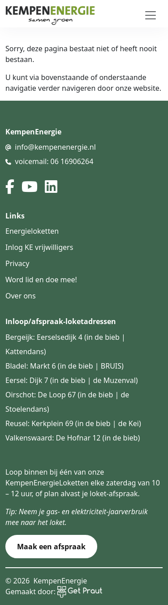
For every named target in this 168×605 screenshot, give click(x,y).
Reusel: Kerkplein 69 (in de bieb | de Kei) (73, 423)
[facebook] (9, 186)
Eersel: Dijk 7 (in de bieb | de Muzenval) (71, 380)
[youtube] (30, 186)
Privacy (17, 263)
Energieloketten (32, 231)
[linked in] (51, 186)
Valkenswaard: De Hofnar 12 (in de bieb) (72, 438)
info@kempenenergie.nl (55, 147)
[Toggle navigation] (150, 15)
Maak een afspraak (51, 547)
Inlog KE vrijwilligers (39, 247)
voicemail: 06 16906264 (54, 161)
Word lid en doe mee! (41, 280)
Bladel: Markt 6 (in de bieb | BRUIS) (64, 366)
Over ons (20, 296)
